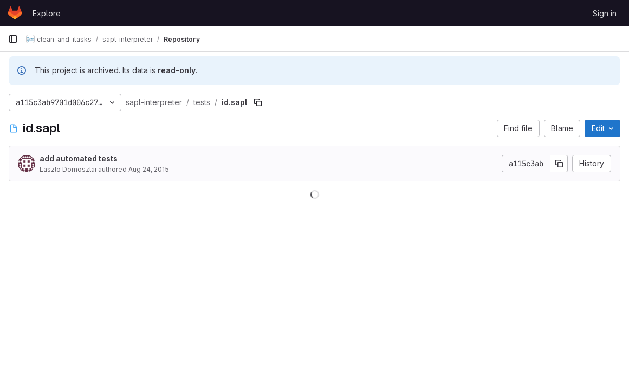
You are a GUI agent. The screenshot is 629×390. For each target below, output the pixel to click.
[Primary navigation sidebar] (13, 39)
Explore (47, 13)
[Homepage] (15, 13)
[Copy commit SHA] (559, 163)
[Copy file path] (258, 102)
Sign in (605, 13)
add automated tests (79, 158)
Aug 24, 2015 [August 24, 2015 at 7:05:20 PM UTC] (148, 169)
